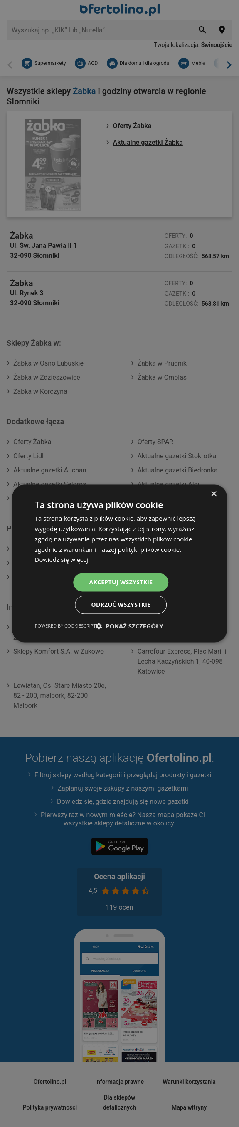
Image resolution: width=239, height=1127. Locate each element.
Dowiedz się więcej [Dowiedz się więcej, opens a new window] (62, 559)
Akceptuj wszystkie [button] (121, 582)
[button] (129, 626)
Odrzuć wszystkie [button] (121, 605)
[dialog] (119, 563)
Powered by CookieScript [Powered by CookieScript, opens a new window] (65, 626)
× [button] (213, 494)
